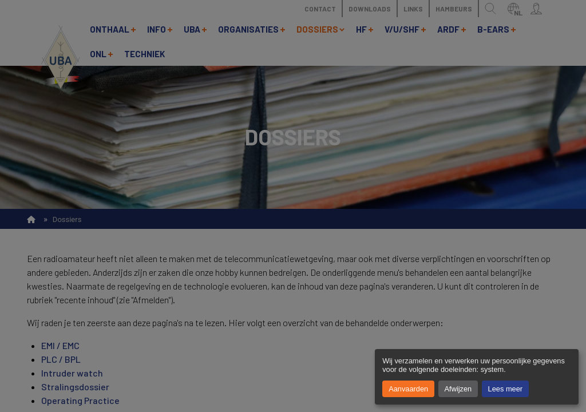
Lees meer (505, 389)
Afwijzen (458, 389)
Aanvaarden (408, 389)
